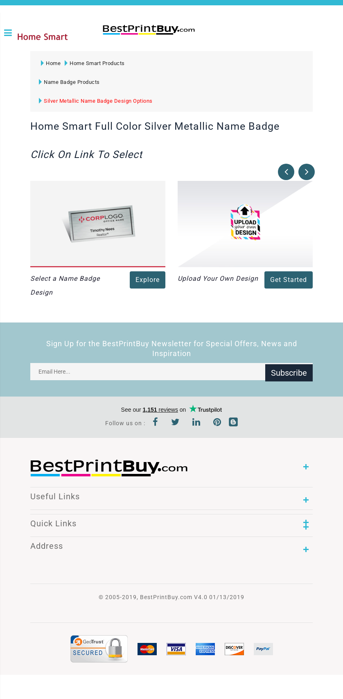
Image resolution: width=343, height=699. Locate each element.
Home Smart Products (95, 65)
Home (51, 65)
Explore (147, 282)
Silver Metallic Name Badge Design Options (96, 103)
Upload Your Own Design (218, 280)
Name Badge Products (69, 84)
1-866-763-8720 (105, 46)
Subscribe (289, 374)
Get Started (288, 282)
